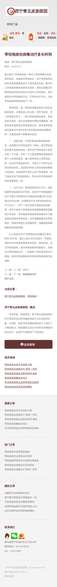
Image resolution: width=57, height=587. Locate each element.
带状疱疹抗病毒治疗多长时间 (19, 465)
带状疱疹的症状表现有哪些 (18, 387)
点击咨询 (27, 344)
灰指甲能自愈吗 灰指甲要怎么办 (21, 506)
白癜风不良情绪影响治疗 (17, 493)
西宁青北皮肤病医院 (15, 296)
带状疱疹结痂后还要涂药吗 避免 (21, 373)
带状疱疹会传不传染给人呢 (18, 364)
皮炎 (46, 33)
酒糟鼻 (41, 37)
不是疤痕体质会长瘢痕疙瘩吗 (19, 502)
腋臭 (17, 33)
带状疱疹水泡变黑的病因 (17, 452)
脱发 (12, 33)
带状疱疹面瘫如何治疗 (16, 378)
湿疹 (53, 33)
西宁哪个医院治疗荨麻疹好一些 (20, 497)
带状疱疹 (51, 37)
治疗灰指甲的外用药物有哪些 (19, 511)
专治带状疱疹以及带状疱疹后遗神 (22, 382)
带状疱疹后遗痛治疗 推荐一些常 (21, 369)
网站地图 (9, 576)
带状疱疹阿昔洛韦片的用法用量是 (22, 460)
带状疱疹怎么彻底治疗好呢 (18, 456)
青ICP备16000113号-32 (16, 572)
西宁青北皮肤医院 (31, 11)
